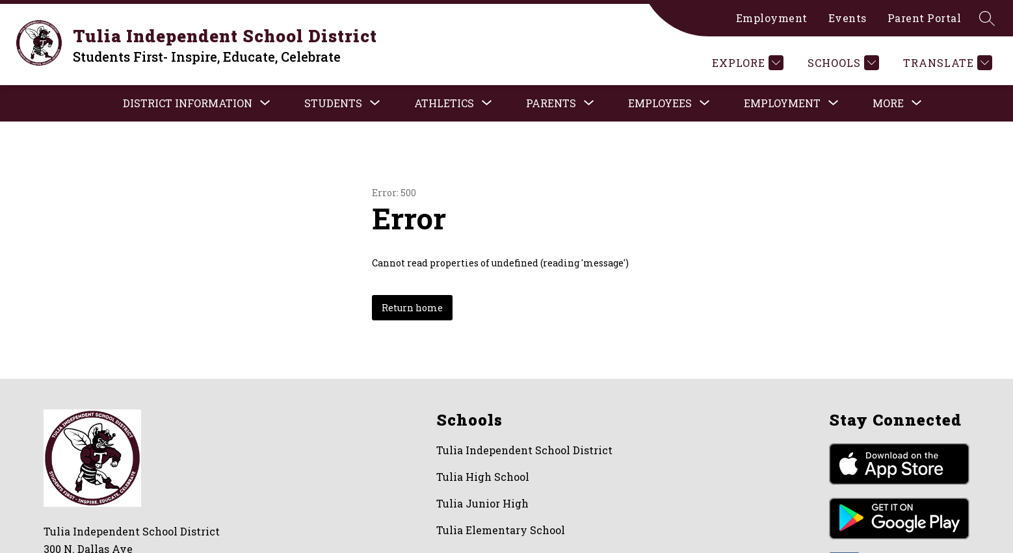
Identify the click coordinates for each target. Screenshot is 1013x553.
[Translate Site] (946, 63)
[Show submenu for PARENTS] (551, 103)
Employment (772, 18)
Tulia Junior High (482, 503)
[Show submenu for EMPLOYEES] (660, 103)
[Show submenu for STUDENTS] (333, 103)
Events (847, 18)
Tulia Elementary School (500, 530)
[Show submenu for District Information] (187, 103)
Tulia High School (482, 476)
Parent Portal (925, 18)
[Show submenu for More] (888, 103)
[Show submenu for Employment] (782, 103)
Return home (412, 308)
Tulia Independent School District (524, 450)
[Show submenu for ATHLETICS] (444, 103)
